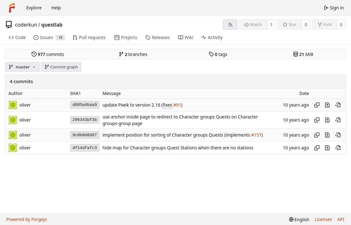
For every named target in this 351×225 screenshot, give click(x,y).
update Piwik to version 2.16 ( (133, 105)
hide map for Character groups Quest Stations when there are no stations (178, 148)
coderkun (26, 25)
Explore (34, 8)
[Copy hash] (317, 105)
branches (133, 54)
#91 (177, 105)
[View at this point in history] (338, 105)
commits (48, 54)
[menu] (299, 219)
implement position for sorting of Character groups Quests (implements (177, 135)
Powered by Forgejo (26, 219)
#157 (256, 135)
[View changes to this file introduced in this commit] (327, 105)
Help (56, 8)
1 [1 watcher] (271, 25)
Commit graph (61, 67)
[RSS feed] (230, 24)
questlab (52, 25)
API (340, 219)
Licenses (323, 219)
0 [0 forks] (341, 25)
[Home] (12, 7)
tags (218, 54)
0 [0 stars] (306, 25)
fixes (167, 105)
